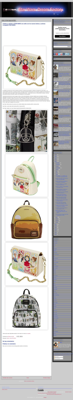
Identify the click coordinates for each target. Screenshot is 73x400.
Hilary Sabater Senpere (52, 391)
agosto (57, 169)
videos (54, 333)
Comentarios (57, 358)
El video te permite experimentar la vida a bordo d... (62, 200)
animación (55, 243)
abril (57, 217)
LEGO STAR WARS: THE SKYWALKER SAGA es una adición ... (61, 211)
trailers (54, 325)
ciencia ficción (56, 254)
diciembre (58, 162)
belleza (54, 250)
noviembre (58, 164)
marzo (57, 218)
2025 (56, 156)
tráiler (54, 323)
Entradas (56, 356)
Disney (54, 271)
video (54, 329)
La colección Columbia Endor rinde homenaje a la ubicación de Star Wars (65, 116)
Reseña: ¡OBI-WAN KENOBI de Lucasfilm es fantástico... (61, 182)
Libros (54, 285)
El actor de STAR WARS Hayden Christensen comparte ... (62, 206)
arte (54, 246)
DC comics (55, 268)
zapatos (54, 335)
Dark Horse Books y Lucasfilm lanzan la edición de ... (61, 184)
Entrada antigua (46, 377)
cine (54, 256)
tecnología (55, 321)
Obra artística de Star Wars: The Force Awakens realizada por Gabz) (65, 99)
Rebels (54, 304)
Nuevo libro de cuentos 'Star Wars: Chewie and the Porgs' (64, 91)
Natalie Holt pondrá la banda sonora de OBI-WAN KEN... (61, 198)
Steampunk (55, 316)
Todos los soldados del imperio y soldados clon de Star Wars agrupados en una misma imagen (65, 125)
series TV (55, 310)
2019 (56, 227)
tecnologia (55, 320)
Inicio (28, 377)
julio (56, 171)
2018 (56, 229)
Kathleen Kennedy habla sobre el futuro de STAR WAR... (62, 179)
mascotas (55, 293)
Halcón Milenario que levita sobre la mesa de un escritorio (65, 107)
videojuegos (55, 331)
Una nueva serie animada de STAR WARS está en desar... (61, 195)
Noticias (54, 298)
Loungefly (28, 333)
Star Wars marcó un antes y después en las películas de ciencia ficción (64, 142)
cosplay (54, 264)
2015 (56, 234)
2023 (56, 159)
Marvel (54, 291)
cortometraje (55, 262)
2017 (56, 230)
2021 (56, 224)
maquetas (55, 287)
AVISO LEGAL (4, 389)
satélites (55, 306)
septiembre (58, 167)
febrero (57, 220)
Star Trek (55, 312)
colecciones (55, 258)
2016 (56, 232)
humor (54, 281)
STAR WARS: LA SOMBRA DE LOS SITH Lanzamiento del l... (62, 176)
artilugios (55, 248)
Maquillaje (55, 289)
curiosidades (55, 266)
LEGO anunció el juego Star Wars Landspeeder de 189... (62, 215)
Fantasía (55, 279)
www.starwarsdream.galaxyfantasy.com (54, 394)
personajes (55, 302)
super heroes (55, 318)
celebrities (55, 252)
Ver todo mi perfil (56, 349)
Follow (54, 58)
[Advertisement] (26, 36)
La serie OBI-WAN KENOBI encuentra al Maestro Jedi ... (61, 203)
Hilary (61, 342)
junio (57, 172)
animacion (55, 241)
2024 (56, 158)
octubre (57, 166)
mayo (57, 174)
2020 (56, 225)
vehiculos (55, 327)
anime (54, 244)
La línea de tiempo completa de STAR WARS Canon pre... (61, 190)
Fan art (54, 273)
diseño (8, 338)
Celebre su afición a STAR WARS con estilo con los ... (62, 187)
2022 (56, 161)
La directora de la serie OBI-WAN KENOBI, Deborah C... (62, 192)
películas (55, 300)
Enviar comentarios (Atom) (29, 381)
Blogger (45, 397)
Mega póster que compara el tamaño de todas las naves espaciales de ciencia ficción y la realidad (65, 75)
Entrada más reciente (7, 377)
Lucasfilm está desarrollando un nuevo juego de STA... (61, 208)
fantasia (54, 277)
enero (57, 222)
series (54, 308)
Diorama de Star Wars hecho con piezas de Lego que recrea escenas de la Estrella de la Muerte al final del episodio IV (65, 134)
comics (54, 260)
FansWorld (55, 275)
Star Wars (14, 338)
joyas (54, 283)
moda (11, 338)
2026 (56, 154)
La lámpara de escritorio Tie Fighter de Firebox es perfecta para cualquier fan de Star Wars (65, 83)
